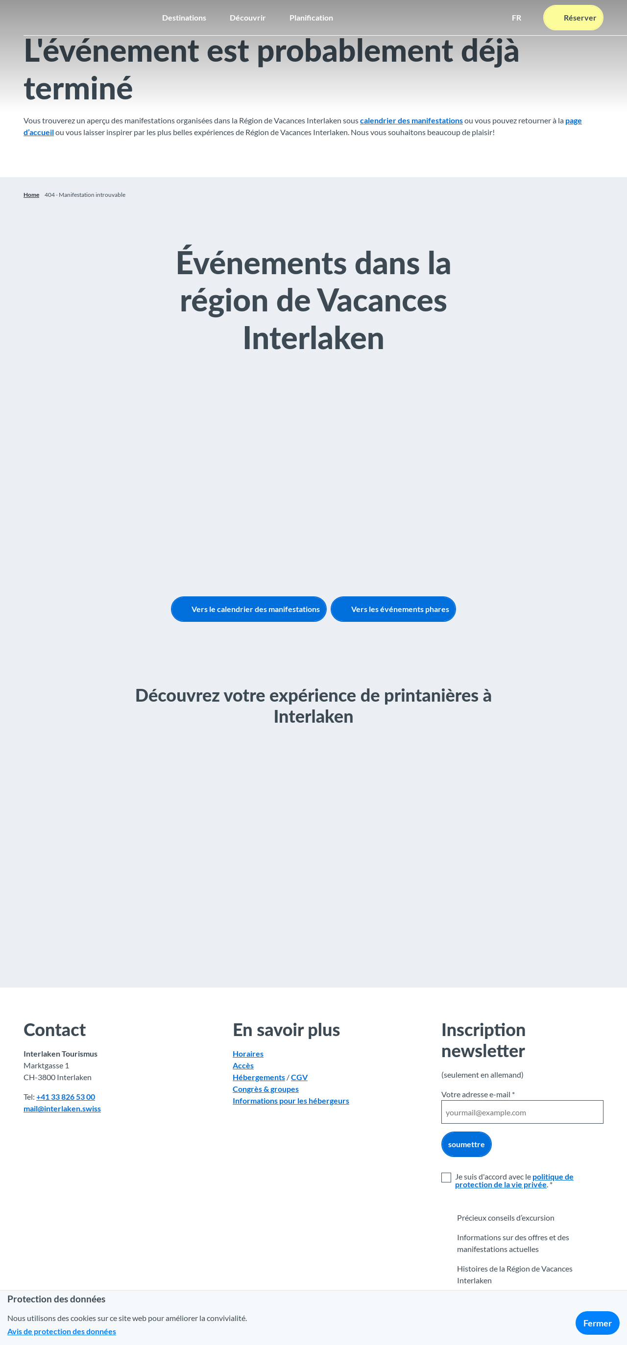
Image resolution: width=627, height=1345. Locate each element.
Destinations (184, 17)
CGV (299, 1077)
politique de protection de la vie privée (514, 1180)
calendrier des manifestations (411, 120)
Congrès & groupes (266, 1088)
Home (31, 194)
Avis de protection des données (61, 1331)
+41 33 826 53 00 (65, 1096)
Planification (311, 17)
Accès (243, 1065)
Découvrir (248, 17)
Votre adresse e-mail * (478, 1094)
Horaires (248, 1053)
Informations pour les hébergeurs (291, 1100)
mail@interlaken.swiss (62, 1108)
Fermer (597, 1323)
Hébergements (259, 1077)
